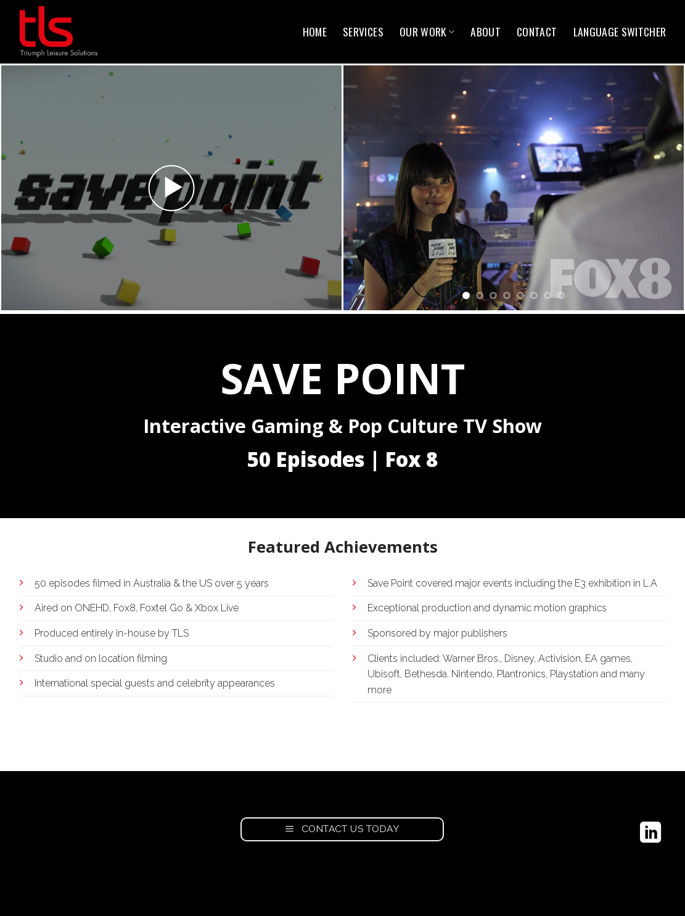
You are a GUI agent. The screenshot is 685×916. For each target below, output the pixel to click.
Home (315, 31)
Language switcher (620, 31)
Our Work (427, 31)
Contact (537, 31)
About (485, 31)
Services (363, 31)
